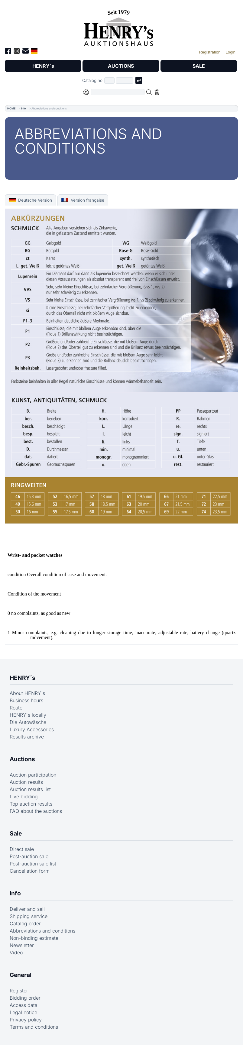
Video (16, 952)
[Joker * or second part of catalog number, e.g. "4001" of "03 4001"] (124, 80)
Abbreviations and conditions (42, 931)
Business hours (26, 700)
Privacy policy (26, 1020)
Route (16, 708)
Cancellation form (30, 871)
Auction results (26, 782)
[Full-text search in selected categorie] (117, 92)
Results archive (27, 737)
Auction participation (33, 775)
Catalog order (25, 923)
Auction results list (30, 789)
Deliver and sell (27, 909)
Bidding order (25, 998)
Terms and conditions (34, 1027)
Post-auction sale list (33, 864)
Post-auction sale (29, 856)
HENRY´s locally (28, 715)
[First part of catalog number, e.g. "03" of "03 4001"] (109, 80)
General (20, 974)
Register (19, 991)
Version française (82, 200)
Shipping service (28, 916)
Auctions (22, 759)
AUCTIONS (121, 66)
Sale (16, 833)
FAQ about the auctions (36, 811)
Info (23, 108)
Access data (23, 1005)
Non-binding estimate (34, 938)
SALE (199, 66)
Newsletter (22, 945)
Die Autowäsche (28, 722)
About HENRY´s (27, 693)
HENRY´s (43, 66)
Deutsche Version (30, 200)
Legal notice (23, 1012)
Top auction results (31, 804)
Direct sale (22, 849)
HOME (11, 108)
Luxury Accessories (32, 729)
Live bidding (24, 796)
